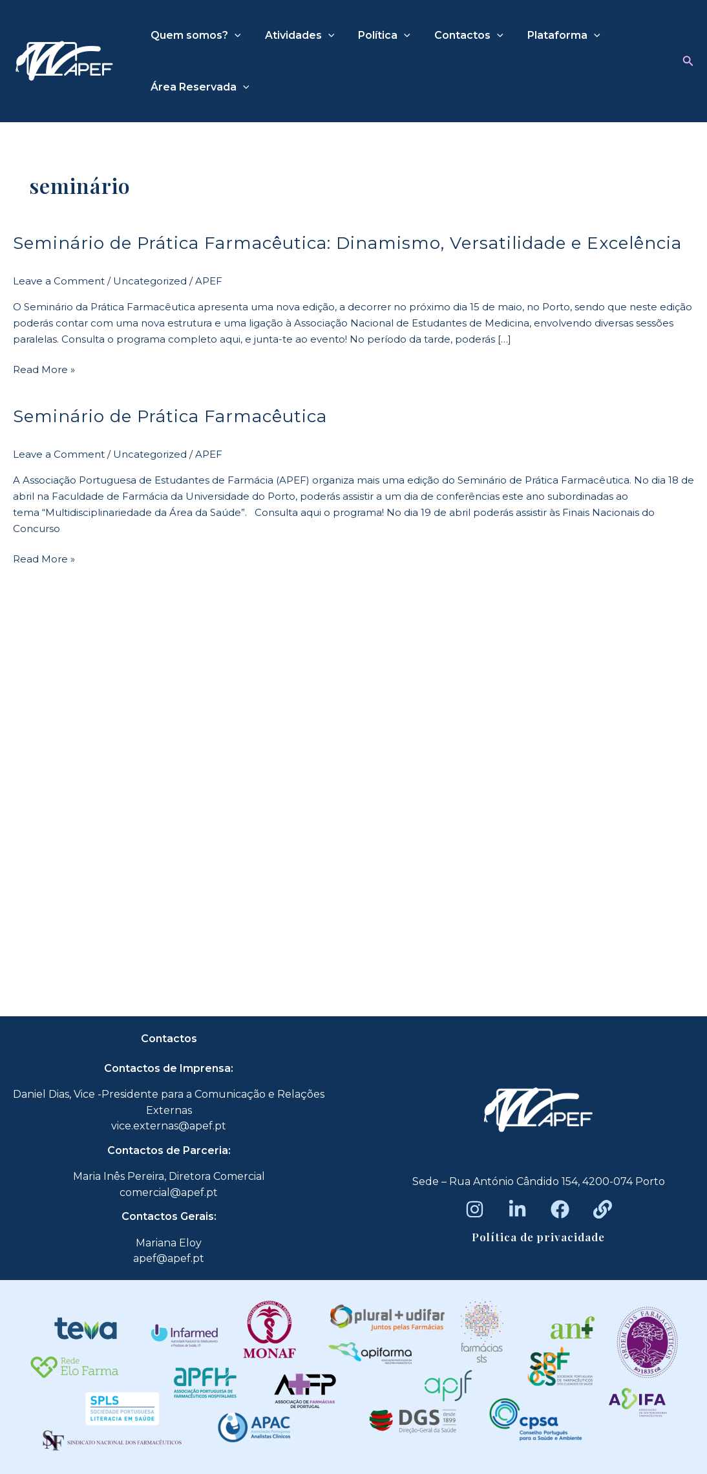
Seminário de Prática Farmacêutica (170, 416)
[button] (688, 61)
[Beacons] (602, 1209)
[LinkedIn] (517, 1209)
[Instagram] (474, 1209)
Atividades (295, 35)
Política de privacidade (538, 1237)
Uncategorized (150, 281)
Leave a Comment (59, 281)
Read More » (44, 369)
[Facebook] (560, 1209)
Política (376, 35)
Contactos (457, 35)
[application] (232, 35)
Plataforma (548, 35)
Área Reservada (198, 87)
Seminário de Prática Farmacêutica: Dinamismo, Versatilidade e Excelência (347, 243)
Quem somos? (194, 35)
